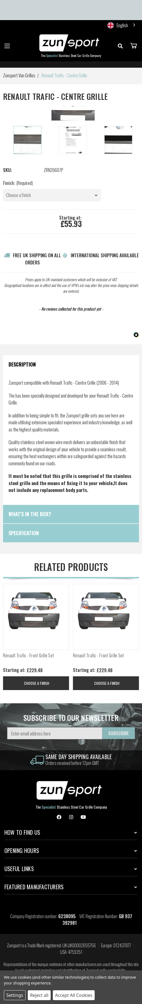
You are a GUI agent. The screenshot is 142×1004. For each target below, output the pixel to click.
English (117, 25)
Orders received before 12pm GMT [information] (72, 762)
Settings (14, 995)
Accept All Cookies (73, 995)
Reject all (39, 995)
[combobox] (122, 25)
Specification (24, 533)
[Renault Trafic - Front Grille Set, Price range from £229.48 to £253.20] (36, 617)
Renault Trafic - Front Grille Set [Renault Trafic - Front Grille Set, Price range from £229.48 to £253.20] (28, 655)
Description (22, 364)
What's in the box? (30, 514)
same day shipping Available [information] (78, 757)
